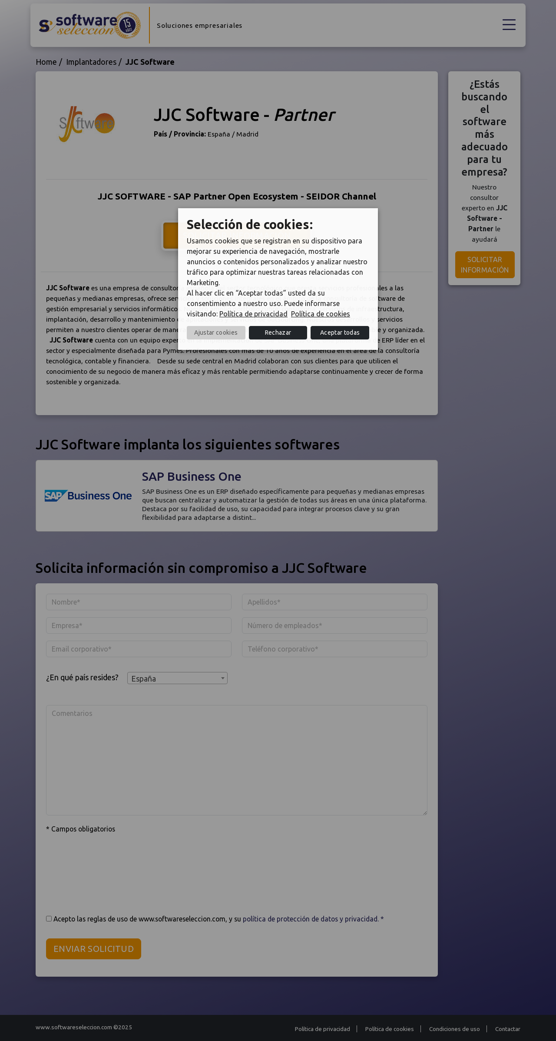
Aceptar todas (340, 332)
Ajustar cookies (216, 332)
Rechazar (278, 332)
